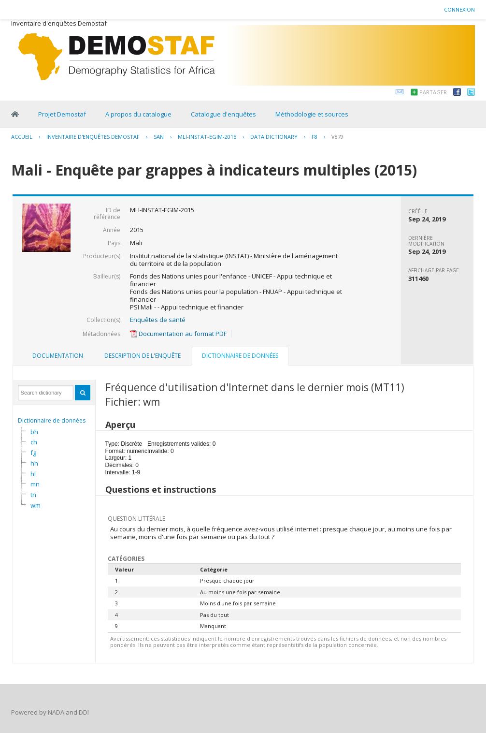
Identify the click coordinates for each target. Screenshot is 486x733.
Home (15, 114)
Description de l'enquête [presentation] (142, 356)
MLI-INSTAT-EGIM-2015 (207, 136)
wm (35, 505)
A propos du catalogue (138, 114)
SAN (159, 136)
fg (33, 452)
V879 (337, 136)
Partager (433, 92)
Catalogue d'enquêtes (223, 114)
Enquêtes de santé (158, 319)
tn (33, 494)
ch (33, 442)
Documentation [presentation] (57, 356)
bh (34, 432)
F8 (314, 136)
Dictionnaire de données (52, 420)
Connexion (459, 9)
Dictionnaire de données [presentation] (240, 356)
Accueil (21, 136)
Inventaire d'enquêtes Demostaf (93, 136)
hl (33, 474)
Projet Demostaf (62, 114)
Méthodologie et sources (311, 114)
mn (35, 484)
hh (34, 463)
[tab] (57, 356)
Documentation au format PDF (178, 333)
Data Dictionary (274, 136)
